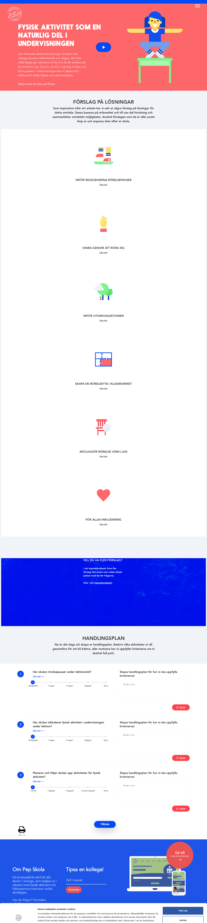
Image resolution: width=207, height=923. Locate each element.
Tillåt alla (183, 892)
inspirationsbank (103, 582)
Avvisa (183, 902)
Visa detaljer (44, 917)
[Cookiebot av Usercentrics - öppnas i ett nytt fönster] (18, 917)
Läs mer (103, 184)
